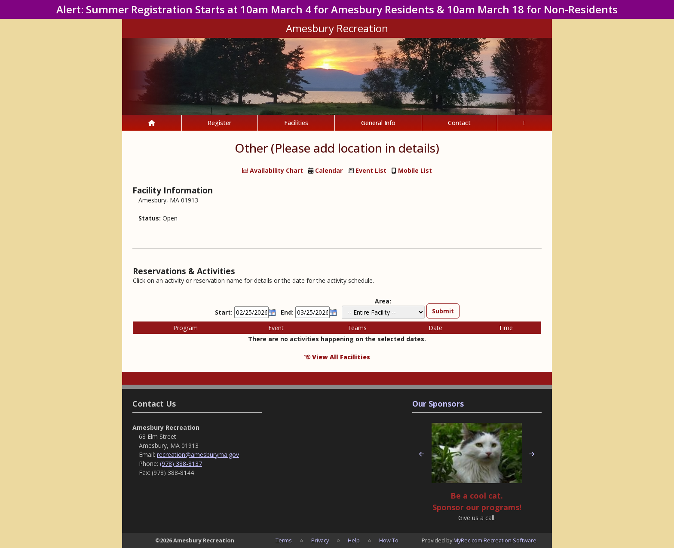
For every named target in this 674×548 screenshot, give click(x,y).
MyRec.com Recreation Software (494, 540)
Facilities (296, 123)
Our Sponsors (438, 403)
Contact (459, 123)
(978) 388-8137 (181, 463)
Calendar (329, 171)
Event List (370, 171)
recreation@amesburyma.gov (198, 454)
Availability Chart (272, 171)
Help (354, 540)
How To (388, 540)
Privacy (320, 540)
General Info (378, 123)
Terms (284, 540)
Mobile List (415, 171)
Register (219, 123)
